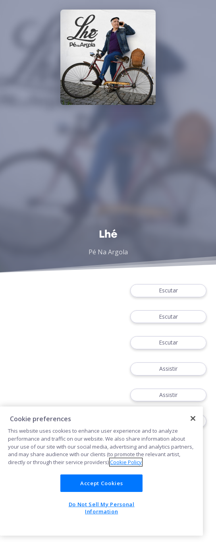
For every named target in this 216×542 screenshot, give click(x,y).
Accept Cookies (101, 483)
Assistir (168, 369)
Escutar (168, 291)
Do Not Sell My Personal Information (102, 508)
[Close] (193, 418)
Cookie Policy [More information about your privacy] (126, 462)
